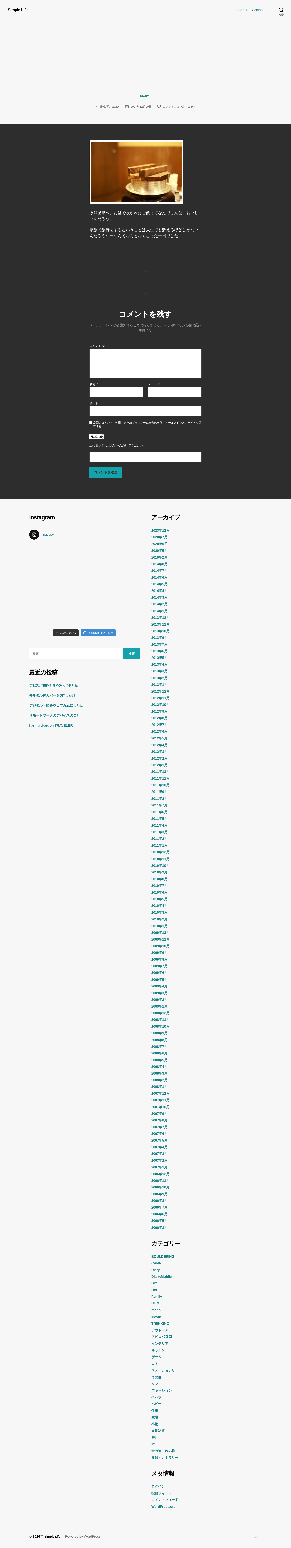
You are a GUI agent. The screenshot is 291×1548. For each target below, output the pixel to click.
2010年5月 (160, 899)
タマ (155, 1384)
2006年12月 (162, 1174)
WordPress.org (165, 1506)
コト (155, 1364)
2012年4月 (160, 745)
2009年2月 (160, 1000)
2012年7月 (160, 725)
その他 (157, 1377)
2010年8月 (160, 879)
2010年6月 (160, 892)
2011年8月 (160, 798)
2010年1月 (160, 926)
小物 (155, 1424)
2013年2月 (160, 678)
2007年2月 (160, 1160)
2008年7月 (160, 1046)
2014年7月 (160, 571)
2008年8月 (160, 1040)
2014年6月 (160, 577)
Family (157, 1297)
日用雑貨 (159, 1431)
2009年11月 (162, 939)
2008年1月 (160, 1087)
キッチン (159, 1350)
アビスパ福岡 (163, 1337)
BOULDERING (164, 1256)
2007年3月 (160, 1154)
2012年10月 (162, 705)
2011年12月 (162, 772)
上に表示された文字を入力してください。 (117, 445)
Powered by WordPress (85, 1537)
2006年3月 (160, 1227)
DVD (155, 1290)
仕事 (155, 1411)
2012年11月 (162, 698)
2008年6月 (160, 1053)
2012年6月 (160, 731)
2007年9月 (160, 1114)
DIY (154, 1283)
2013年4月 (160, 664)
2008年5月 (160, 1060)
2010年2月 (160, 919)
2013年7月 (160, 644)
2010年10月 (162, 865)
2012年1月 (160, 765)
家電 (155, 1417)
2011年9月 (160, 792)
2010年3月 (160, 912)
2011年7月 (160, 805)
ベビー (157, 1404)
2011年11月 (162, 778)
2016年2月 (160, 557)
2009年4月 (160, 986)
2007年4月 (160, 1147)
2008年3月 (160, 1073)
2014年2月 (160, 604)
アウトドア (161, 1330)
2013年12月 (162, 617)
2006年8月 (160, 1201)
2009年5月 (160, 979)
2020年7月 (160, 537)
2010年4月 (160, 906)
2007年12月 (162, 1093)
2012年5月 (160, 738)
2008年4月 (160, 1067)
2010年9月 (160, 872)
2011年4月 (160, 825)
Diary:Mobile (163, 1277)
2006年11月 (162, 1181)
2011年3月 (160, 832)
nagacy (113, 108)
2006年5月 (160, 1221)
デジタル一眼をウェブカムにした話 (61, 705)
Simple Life (19, 9)
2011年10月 (162, 785)
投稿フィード (163, 1493)
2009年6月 (160, 973)
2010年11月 (162, 859)
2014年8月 (160, 564)
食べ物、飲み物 (165, 1451)
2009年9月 (160, 953)
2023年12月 (162, 530)
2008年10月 (162, 1026)
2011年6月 (160, 812)
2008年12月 (162, 1013)
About (242, 10)
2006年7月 (160, 1207)
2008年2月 (160, 1080)
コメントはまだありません (180, 108)
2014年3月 (160, 597)
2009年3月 (160, 993)
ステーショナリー (167, 1370)
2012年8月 (160, 718)
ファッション (163, 1390)
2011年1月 (160, 845)
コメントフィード (167, 1500)
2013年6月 (160, 651)
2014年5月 (160, 584)
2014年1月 (160, 611)
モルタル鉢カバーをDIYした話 (56, 695)
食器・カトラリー (167, 1457)
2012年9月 (160, 711)
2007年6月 (160, 1134)
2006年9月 (160, 1194)
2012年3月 (160, 752)
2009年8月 (160, 959)
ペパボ (157, 1397)
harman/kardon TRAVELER (54, 725)
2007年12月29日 (140, 108)
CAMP (157, 1263)
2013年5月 (160, 658)
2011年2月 (160, 839)
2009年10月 (162, 946)
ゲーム (157, 1357)
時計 (155, 1437)
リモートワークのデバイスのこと (59, 715)
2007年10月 (162, 1107)
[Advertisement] (145, 65)
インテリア (161, 1344)
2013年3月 (160, 671)
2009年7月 (160, 966)
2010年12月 (162, 852)
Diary (145, 97)
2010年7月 (160, 886)
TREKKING (161, 1323)
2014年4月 (160, 591)
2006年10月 (162, 1187)
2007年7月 (160, 1127)
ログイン (159, 1486)
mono (156, 1310)
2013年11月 (162, 624)
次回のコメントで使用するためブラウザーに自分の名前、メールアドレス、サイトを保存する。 (147, 424)
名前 (94, 384)
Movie (157, 1317)
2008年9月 (160, 1033)
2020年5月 (160, 550)
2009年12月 (162, 933)
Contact (257, 10)
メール (154, 384)
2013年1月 (160, 685)
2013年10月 (162, 631)
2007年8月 (160, 1120)
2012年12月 (162, 691)
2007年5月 (160, 1140)
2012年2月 (160, 758)
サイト (93, 403)
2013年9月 (160, 638)
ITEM (156, 1303)
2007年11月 (162, 1100)
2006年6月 (160, 1214)
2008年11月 (162, 1020)
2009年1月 (160, 1006)
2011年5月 (160, 819)
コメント (97, 346)
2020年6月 (160, 544)
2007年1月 (160, 1167)
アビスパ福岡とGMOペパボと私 (57, 685)
